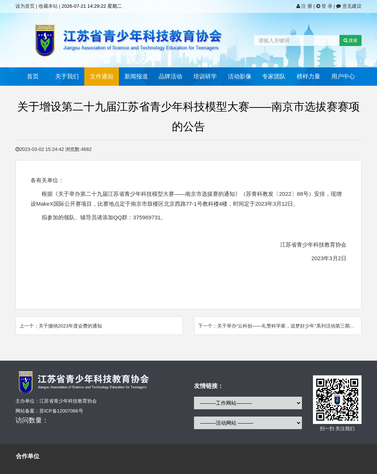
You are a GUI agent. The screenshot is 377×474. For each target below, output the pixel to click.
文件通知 (101, 76)
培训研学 (205, 76)
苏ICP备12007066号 (61, 411)
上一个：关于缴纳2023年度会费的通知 (61, 326)
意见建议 (349, 6)
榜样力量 (308, 76)
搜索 (350, 40)
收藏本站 (48, 6)
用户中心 (343, 76)
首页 (33, 76)
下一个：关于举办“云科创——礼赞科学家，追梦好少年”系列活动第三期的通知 (280, 326)
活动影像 (239, 76)
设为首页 (25, 6)
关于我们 (67, 76)
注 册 (305, 6)
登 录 (325, 6)
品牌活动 (170, 76)
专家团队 (274, 76)
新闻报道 (136, 76)
